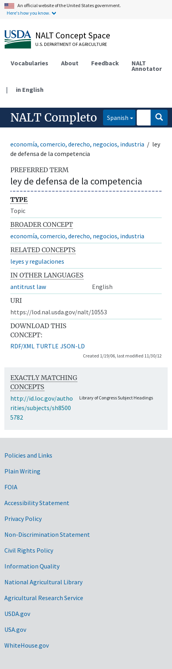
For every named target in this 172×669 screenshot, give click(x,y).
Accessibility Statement (36, 503)
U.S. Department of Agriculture (71, 44)
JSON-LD (72, 346)
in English (30, 89)
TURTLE (47, 346)
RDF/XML (22, 346)
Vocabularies (29, 63)
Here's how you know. (28, 13)
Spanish (115, 117)
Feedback (105, 63)
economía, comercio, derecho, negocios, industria (77, 144)
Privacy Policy (23, 519)
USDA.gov (17, 614)
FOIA (10, 487)
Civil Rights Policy (28, 550)
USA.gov (15, 629)
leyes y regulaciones (37, 261)
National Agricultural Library (43, 582)
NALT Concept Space (72, 35)
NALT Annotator (147, 65)
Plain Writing (22, 471)
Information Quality (31, 566)
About (69, 63)
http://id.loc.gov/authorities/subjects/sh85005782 (41, 407)
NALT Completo (53, 117)
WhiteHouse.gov (26, 645)
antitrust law (28, 287)
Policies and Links (28, 455)
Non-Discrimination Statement (47, 534)
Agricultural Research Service (43, 598)
